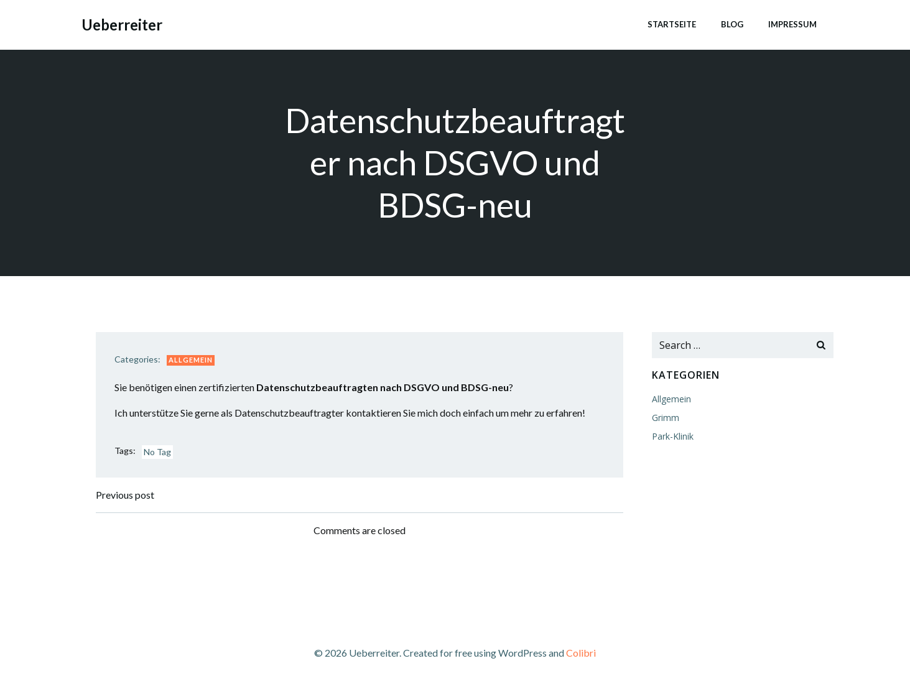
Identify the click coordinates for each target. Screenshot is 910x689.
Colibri (581, 653)
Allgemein (191, 360)
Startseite (672, 24)
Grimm (665, 417)
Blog (732, 24)
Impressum (792, 24)
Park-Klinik (673, 436)
